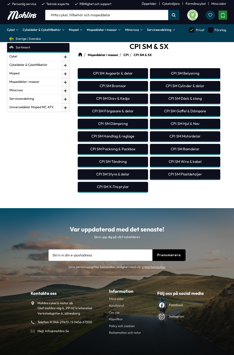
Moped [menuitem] (74, 30)
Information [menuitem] (121, 291)
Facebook (176, 305)
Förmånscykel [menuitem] (196, 4)
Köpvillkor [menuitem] (116, 319)
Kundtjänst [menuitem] (116, 306)
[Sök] (173, 15)
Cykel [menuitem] (11, 30)
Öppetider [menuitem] (149, 4)
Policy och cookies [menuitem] (122, 326)
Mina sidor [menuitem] (218, 4)
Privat (196, 29)
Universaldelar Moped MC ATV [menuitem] (31, 107)
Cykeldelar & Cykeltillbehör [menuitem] (42, 30)
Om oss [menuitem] (114, 312)
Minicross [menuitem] (132, 30)
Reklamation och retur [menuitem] (125, 333)
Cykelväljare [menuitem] (171, 4)
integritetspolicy (153, 267)
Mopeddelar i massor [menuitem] (102, 30)
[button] (210, 15)
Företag (217, 29)
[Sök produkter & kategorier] (106, 15)
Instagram (176, 316)
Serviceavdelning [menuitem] (159, 30)
